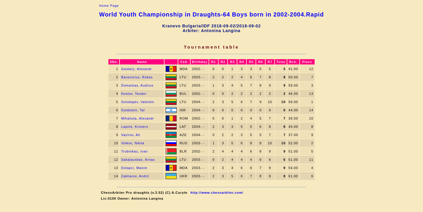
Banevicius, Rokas (137, 77)
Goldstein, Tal (133, 110)
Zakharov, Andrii (135, 176)
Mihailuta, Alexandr (137, 118)
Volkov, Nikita (132, 143)
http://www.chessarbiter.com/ (216, 192)
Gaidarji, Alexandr (136, 69)
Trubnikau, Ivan (134, 151)
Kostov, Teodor (133, 93)
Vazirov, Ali (130, 135)
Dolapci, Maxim (134, 168)
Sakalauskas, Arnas (138, 159)
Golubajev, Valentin (137, 102)
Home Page (109, 5)
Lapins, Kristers (134, 126)
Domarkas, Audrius (137, 85)
